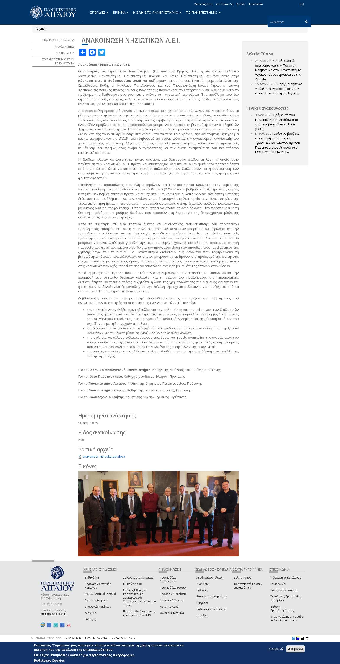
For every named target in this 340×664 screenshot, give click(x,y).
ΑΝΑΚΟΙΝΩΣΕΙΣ (64, 46)
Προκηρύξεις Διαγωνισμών (168, 579)
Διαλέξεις (202, 584)
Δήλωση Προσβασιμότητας (282, 608)
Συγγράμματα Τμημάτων (138, 577)
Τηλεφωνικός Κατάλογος (285, 577)
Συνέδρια (202, 615)
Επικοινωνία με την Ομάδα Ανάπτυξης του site (286, 618)
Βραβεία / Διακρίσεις (173, 594)
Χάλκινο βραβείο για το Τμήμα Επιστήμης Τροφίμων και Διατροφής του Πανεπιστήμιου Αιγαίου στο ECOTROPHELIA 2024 (277, 142)
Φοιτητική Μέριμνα (172, 613)
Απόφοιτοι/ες (224, 4)
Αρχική (41, 28)
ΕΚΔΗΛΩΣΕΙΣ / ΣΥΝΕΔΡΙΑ (58, 40)
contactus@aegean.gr (55, 613)
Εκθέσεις (201, 590)
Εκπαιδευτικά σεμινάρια (211, 596)
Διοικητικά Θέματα (172, 600)
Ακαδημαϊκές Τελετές (209, 577)
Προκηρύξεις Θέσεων (173, 587)
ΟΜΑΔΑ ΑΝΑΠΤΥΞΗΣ (123, 637)
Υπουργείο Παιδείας (98, 606)
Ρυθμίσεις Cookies (49, 660)
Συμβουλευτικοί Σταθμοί (100, 594)
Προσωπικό (255, 4)
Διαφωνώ (295, 649)
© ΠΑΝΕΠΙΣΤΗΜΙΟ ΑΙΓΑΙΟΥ (46, 637)
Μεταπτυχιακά (169, 606)
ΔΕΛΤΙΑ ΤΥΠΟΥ (65, 53)
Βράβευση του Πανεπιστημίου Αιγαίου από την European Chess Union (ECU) (276, 122)
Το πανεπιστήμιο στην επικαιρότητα (248, 585)
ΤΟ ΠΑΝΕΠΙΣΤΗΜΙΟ (203, 12)
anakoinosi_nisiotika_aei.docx (104, 456)
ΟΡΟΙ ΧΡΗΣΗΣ (73, 637)
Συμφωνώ (276, 648)
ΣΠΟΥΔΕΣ (99, 12)
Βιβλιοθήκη (92, 577)
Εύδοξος (90, 619)
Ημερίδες (202, 603)
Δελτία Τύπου (243, 577)
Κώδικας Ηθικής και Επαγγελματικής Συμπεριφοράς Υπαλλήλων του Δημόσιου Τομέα (139, 597)
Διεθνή (240, 4)
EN (302, 4)
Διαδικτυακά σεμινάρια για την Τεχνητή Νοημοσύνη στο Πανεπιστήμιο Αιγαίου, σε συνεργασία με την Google (278, 69)
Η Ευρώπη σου (132, 584)
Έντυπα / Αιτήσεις (96, 600)
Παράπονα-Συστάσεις (284, 590)
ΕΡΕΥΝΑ (120, 12)
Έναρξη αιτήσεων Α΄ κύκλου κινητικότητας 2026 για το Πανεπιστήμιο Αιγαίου (278, 88)
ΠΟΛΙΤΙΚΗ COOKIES (96, 637)
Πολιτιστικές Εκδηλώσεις (211, 609)
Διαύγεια (90, 613)
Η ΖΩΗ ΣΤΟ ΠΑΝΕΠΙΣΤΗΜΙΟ (157, 12)
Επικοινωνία (278, 584)
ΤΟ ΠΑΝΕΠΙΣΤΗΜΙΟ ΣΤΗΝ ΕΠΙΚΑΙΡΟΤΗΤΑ (58, 61)
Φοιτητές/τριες (203, 4)
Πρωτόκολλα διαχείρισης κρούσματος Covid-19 (139, 613)
